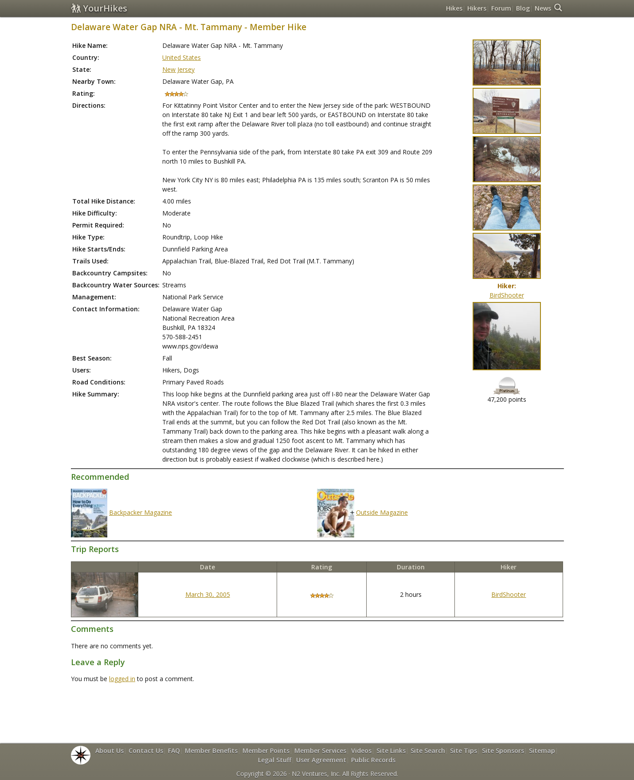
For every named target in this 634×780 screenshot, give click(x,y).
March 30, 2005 (207, 594)
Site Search (428, 750)
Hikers (476, 8)
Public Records (373, 760)
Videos (361, 750)
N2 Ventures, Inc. (316, 773)
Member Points (266, 750)
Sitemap (542, 750)
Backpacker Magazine (140, 512)
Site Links (391, 750)
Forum (501, 8)
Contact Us (146, 750)
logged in (122, 678)
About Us (109, 750)
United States (181, 57)
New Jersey (178, 69)
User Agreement (321, 760)
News (543, 8)
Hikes (454, 8)
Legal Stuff (274, 760)
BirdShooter (506, 295)
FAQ (174, 750)
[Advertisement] (317, 707)
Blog (523, 8)
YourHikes (99, 8)
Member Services (320, 750)
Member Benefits (211, 750)
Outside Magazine (382, 512)
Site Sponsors (503, 750)
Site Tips (463, 750)
